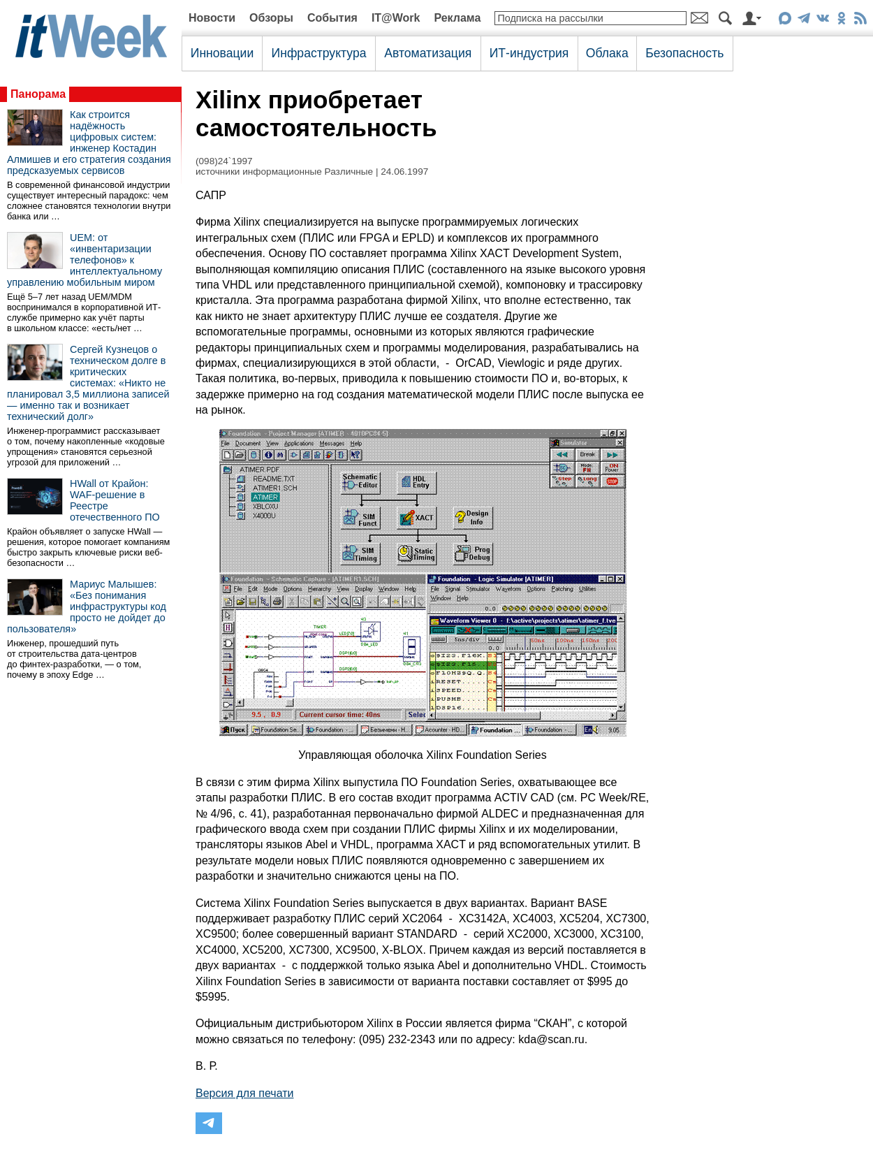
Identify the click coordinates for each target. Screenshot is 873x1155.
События (332, 18)
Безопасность (684, 53)
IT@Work (396, 18)
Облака (607, 53)
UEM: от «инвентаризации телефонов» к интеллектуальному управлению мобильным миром (84, 260)
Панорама (38, 94)
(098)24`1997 (224, 161)
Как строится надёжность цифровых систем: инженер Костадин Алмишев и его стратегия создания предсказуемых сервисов (89, 142)
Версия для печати (244, 1093)
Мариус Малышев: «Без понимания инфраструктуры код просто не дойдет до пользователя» (86, 606)
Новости (212, 18)
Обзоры (271, 18)
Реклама (457, 18)
